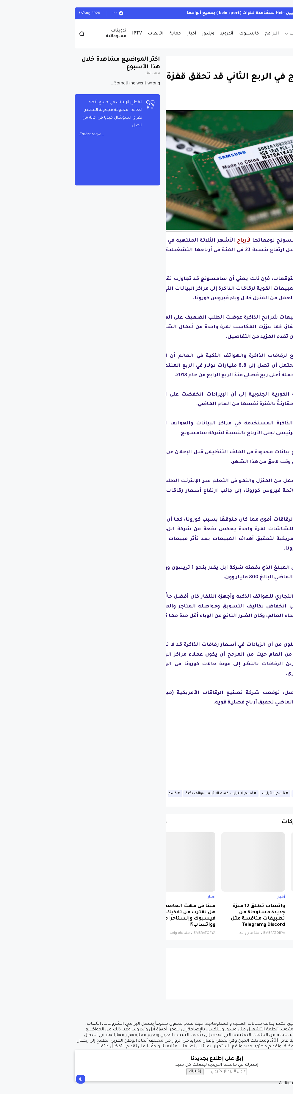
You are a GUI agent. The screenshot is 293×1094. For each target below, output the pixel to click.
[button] (278, 166)
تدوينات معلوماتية (46, 34)
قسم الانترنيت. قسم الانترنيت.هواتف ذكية (149, 793)
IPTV (67, 34)
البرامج (202, 34)
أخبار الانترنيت (234, 793)
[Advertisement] (174, 749)
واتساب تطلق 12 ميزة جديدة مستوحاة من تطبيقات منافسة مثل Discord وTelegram (188, 916)
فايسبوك (179, 34)
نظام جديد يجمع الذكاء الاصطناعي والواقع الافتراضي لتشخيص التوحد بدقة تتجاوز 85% (256, 916)
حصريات (227, 34)
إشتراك (125, 1071)
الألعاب (85, 34)
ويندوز (138, 34)
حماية (105, 34)
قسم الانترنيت (203, 793)
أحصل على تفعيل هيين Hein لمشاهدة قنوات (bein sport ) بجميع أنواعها (190, 13)
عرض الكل (82, 73)
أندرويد (156, 34)
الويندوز (278, 13)
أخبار (121, 34)
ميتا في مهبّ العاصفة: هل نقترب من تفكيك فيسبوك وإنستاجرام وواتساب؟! (117, 916)
